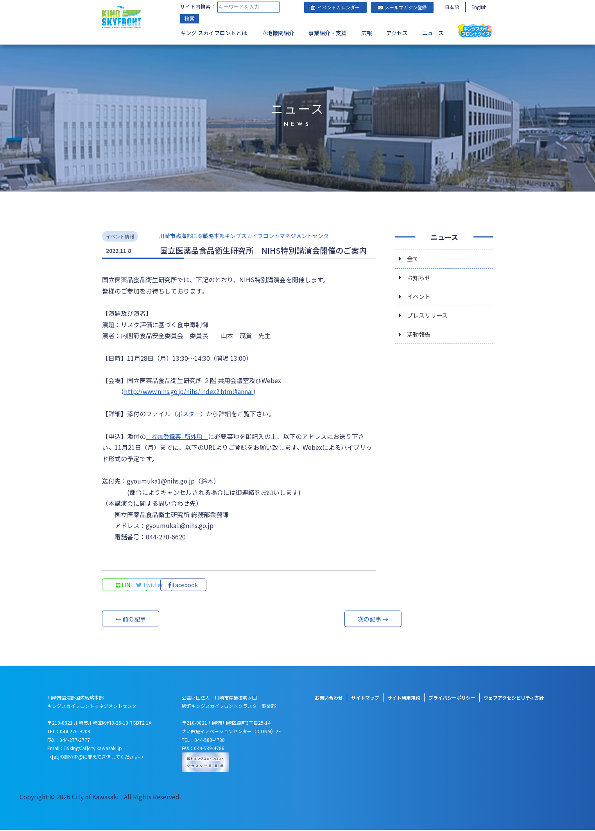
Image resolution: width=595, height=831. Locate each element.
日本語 (452, 7)
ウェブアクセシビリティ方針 (514, 698)
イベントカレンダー (335, 7)
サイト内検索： (198, 7)
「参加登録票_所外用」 (179, 436)
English (479, 7)
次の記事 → (346, 619)
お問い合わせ (329, 698)
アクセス (397, 34)
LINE (125, 585)
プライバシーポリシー (451, 698)
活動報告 (419, 335)
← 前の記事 (131, 619)
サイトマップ (365, 698)
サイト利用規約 (403, 698)
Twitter (178, 585)
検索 (190, 19)
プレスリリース (428, 316)
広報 (366, 34)
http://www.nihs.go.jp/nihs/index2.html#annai (191, 391)
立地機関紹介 (278, 34)
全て (413, 257)
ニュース (433, 34)
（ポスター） (189, 414)
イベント (419, 296)
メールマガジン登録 (402, 7)
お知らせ (419, 277)
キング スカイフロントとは (213, 34)
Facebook (231, 585)
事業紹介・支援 (327, 34)
